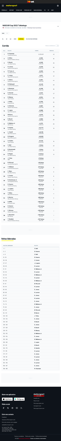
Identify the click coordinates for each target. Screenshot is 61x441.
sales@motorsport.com (7, 424)
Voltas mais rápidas (31, 39)
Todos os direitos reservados (38, 438)
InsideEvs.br (36, 398)
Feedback (4, 417)
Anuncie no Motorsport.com (8, 419)
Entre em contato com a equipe (9, 422)
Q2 (10, 39)
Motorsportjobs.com (39, 403)
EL (2, 39)
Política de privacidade (41, 436)
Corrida (21, 39)
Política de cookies (29, 436)
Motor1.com (36, 400)
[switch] (52, 45)
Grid (15, 39)
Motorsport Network (24, 438)
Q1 (6, 39)
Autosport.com (37, 405)
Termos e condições (19, 436)
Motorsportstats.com (39, 408)
